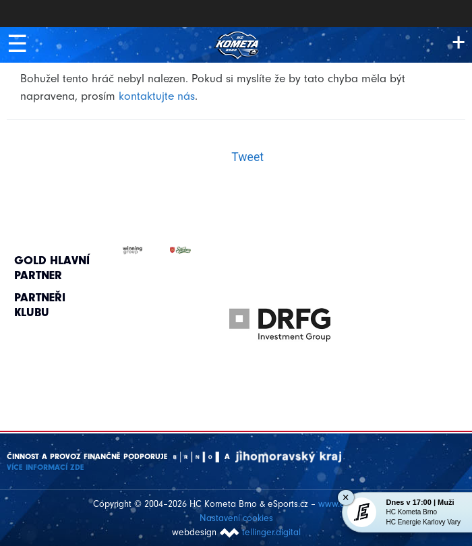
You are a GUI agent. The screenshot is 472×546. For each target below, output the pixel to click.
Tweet (247, 157)
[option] (280, 311)
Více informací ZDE (45, 467)
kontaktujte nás (157, 95)
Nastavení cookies (236, 518)
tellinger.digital (271, 532)
